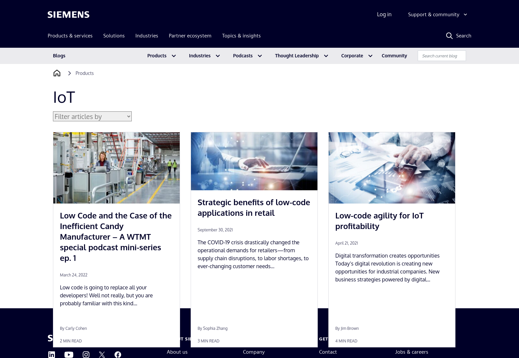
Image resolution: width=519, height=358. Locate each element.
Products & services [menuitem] (70, 35)
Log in (384, 14)
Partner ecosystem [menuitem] (190, 35)
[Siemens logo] (68, 14)
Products (156, 55)
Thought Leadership (297, 55)
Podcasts (243, 55)
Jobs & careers (411, 352)
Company (254, 352)
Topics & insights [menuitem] (241, 35)
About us (177, 352)
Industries (200, 55)
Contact (328, 352)
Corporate (352, 55)
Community (394, 55)
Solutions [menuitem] (114, 35)
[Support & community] (438, 14)
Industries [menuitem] (146, 35)
